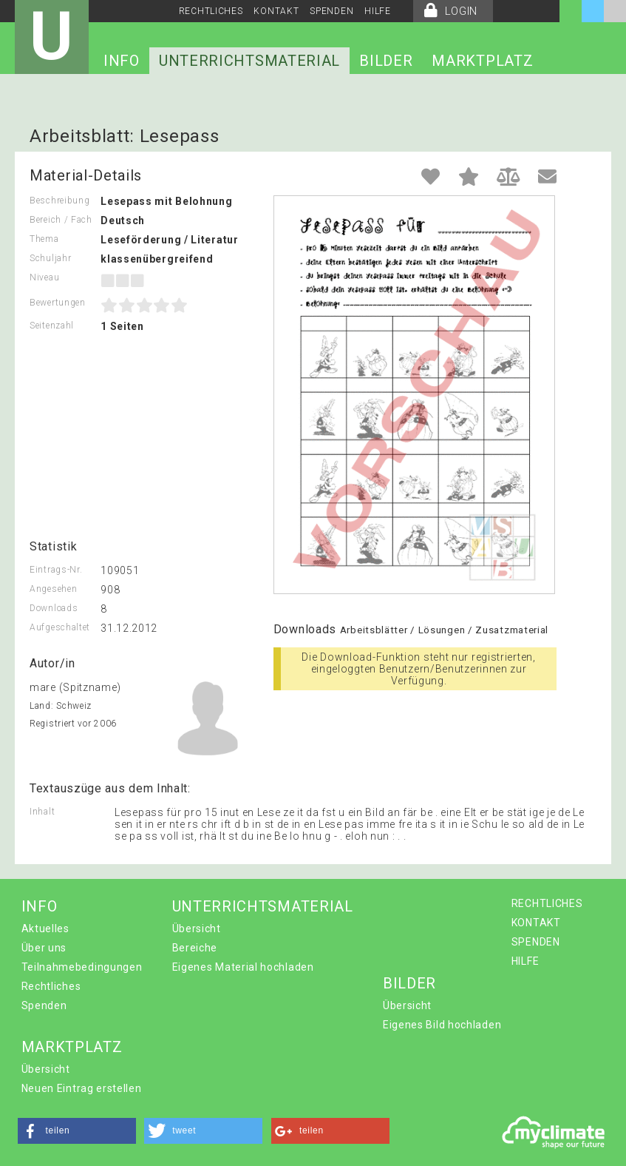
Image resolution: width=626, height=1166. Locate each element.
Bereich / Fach (61, 220)
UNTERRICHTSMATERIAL (249, 61)
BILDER (385, 61)
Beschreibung (59, 200)
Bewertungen (58, 302)
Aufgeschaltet (60, 627)
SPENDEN (331, 11)
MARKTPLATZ (482, 61)
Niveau (44, 277)
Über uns (44, 948)
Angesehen (53, 589)
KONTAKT (276, 11)
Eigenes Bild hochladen (442, 1025)
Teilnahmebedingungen (82, 967)
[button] (77, 1131)
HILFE (377, 11)
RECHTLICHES (211, 11)
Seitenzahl (52, 325)
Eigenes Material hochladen (243, 967)
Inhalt (42, 811)
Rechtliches (51, 986)
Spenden (44, 1005)
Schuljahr (50, 258)
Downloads (54, 608)
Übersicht (196, 928)
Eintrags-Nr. (56, 570)
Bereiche (195, 948)
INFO (121, 61)
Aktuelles (45, 928)
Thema (44, 239)
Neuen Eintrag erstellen (81, 1088)
